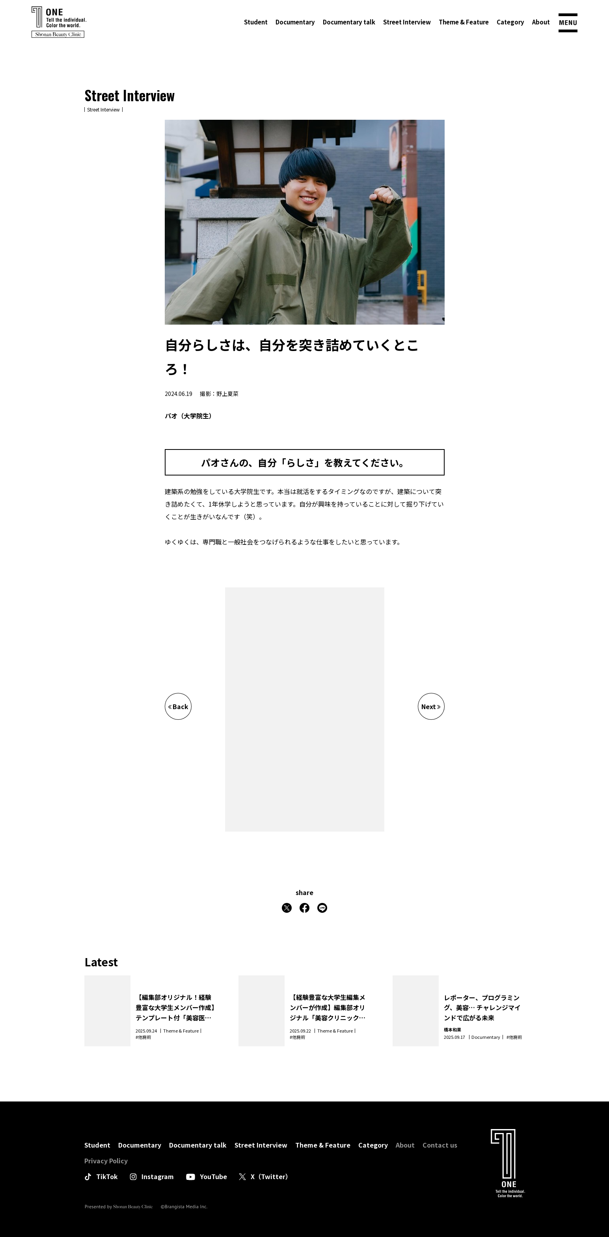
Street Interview (407, 22)
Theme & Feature (464, 22)
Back (178, 706)
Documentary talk (349, 22)
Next (431, 706)
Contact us (440, 1145)
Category (510, 22)
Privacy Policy (106, 1160)
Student (256, 22)
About (541, 22)
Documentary (295, 22)
